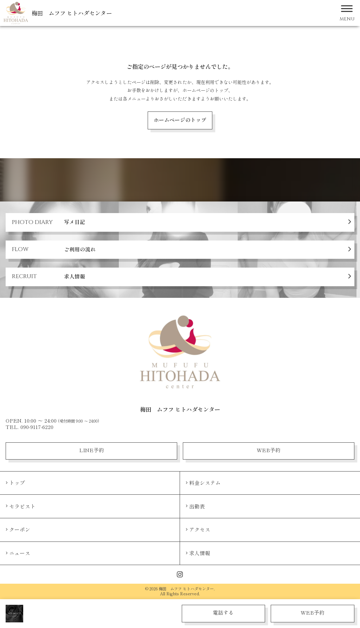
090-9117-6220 (36, 426)
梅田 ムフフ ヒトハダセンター (72, 13)
